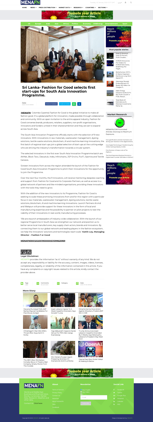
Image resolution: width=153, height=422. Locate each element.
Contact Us (56, 395)
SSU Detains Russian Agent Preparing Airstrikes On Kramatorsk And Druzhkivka (62, 359)
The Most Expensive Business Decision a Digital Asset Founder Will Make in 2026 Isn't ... (119, 157)
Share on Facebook (51, 104)
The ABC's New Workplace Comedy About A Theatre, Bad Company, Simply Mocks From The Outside (36, 363)
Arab (48, 24)
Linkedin (118, 401)
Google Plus (120, 395)
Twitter (118, 393)
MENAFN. (36, 418)
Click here (38, 403)
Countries (89, 7)
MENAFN (26, 113)
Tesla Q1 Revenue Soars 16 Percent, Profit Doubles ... (122, 55)
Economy (87, 24)
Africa (65, 24)
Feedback (55, 407)
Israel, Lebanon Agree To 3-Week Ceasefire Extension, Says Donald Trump (63, 311)
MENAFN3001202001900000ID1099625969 (43, 241)
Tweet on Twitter (65, 104)
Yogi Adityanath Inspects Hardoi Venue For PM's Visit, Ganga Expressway (63, 333)
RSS (117, 404)
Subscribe (85, 403)
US (27, 24)
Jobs (53, 404)
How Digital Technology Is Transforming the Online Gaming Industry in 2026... (119, 146)
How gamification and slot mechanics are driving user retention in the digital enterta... (120, 140)
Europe (38, 24)
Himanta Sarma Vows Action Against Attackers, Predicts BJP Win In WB (91, 311)
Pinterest (119, 398)
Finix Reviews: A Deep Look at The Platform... (117, 151)
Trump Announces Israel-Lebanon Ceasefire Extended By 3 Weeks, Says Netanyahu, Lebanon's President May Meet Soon (91, 335)
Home (24, 7)
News (32, 7)
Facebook (119, 390)
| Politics (74, 24)
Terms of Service (58, 390)
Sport (123, 24)
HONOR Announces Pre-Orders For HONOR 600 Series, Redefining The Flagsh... (123, 65)
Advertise (55, 398)
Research (78, 7)
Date (24, 103)
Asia (56, 24)
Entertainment (108, 24)
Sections (102, 7)
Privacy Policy (57, 393)
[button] (125, 2)
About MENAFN (57, 401)
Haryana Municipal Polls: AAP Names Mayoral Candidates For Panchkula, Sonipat (36, 311)
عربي (120, 2)
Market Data (64, 7)
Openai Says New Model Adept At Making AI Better (91, 360)
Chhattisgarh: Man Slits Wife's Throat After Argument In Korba (35, 333)
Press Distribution (47, 7)
